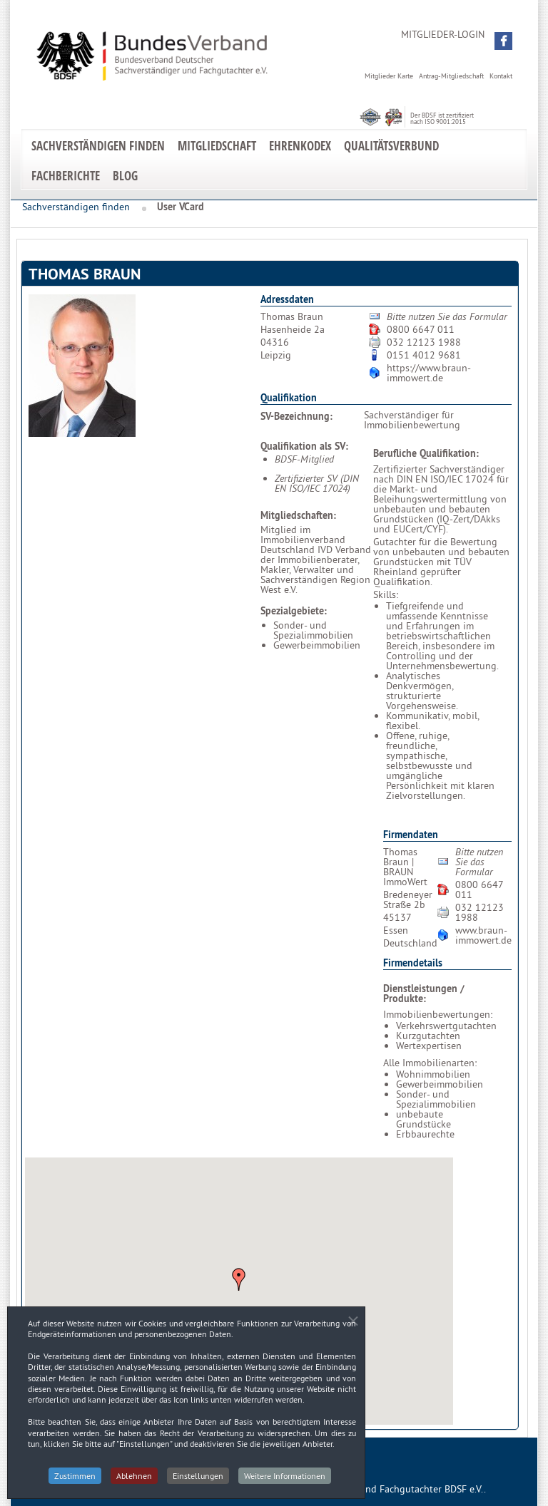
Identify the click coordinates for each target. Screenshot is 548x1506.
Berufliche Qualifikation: (426, 453)
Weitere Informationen (284, 1480)
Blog (125, 175)
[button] (503, 41)
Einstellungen (198, 1480)
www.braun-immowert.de (483, 935)
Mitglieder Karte (389, 76)
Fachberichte (65, 175)
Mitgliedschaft (217, 146)
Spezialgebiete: (293, 610)
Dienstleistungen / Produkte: (424, 993)
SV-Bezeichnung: (296, 416)
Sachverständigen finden (98, 146)
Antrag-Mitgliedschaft (451, 76)
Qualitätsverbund (391, 146)
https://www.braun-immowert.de (429, 372)
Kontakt (500, 76)
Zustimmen (75, 1480)
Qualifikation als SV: (304, 446)
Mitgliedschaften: (298, 515)
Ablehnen (134, 1480)
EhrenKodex (300, 146)
